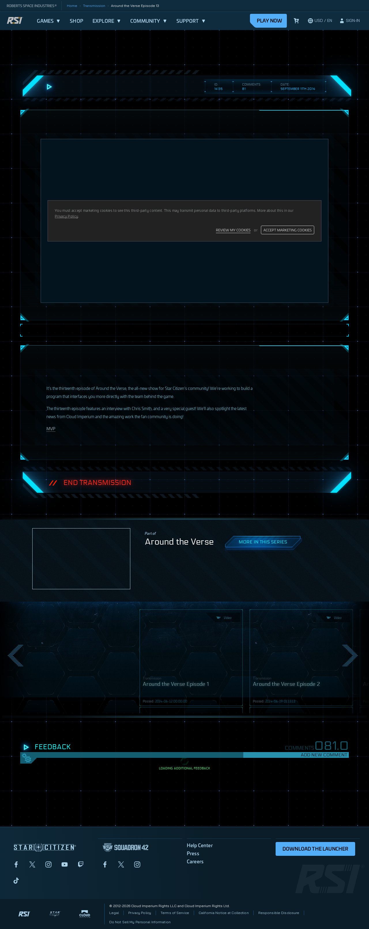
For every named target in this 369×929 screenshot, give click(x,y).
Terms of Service (175, 913)
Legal (114, 913)
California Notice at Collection (224, 913)
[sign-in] (349, 21)
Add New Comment (324, 755)
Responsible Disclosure (279, 913)
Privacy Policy (139, 913)
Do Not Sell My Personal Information (140, 922)
